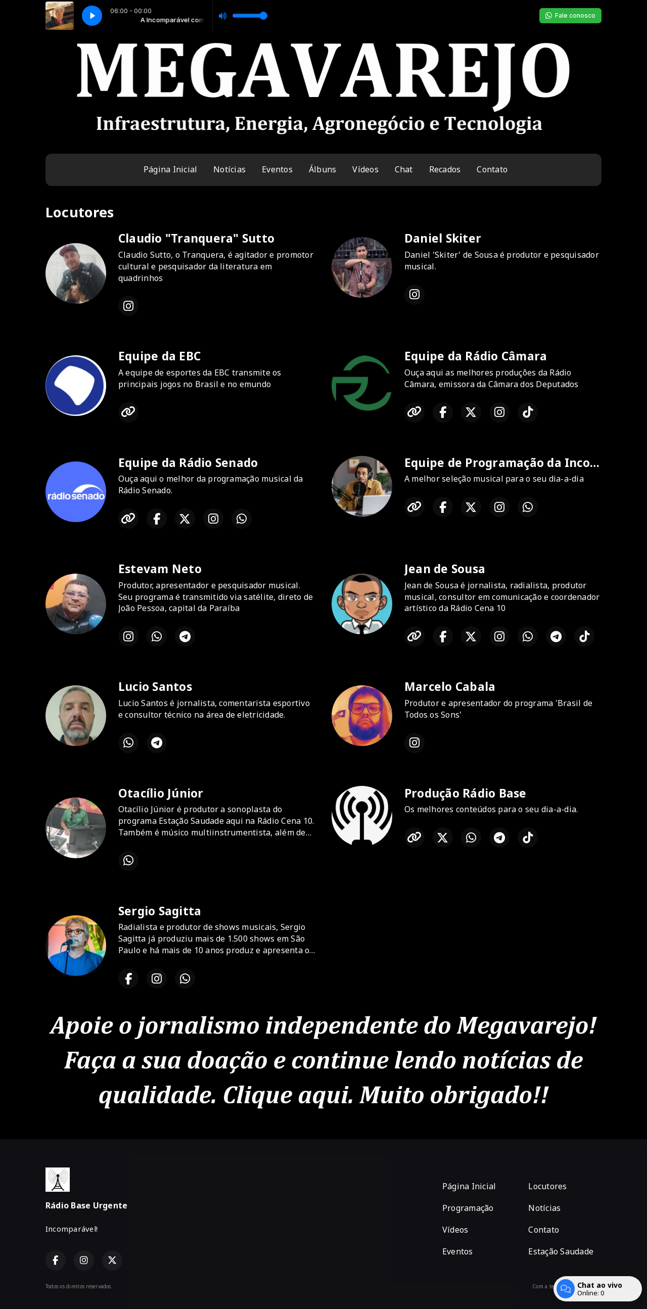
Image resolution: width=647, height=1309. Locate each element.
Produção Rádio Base (465, 793)
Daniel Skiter (442, 238)
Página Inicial (170, 169)
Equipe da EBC (159, 356)
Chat (404, 169)
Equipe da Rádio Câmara (475, 356)
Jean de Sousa (444, 569)
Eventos (277, 169)
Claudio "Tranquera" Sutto (196, 238)
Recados (445, 169)
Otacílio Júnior (161, 793)
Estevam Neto (160, 569)
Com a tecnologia (567, 1286)
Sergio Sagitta (159, 911)
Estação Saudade (560, 1251)
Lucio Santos (155, 686)
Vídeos (365, 169)
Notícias (229, 169)
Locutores (547, 1186)
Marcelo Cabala (449, 686)
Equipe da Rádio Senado (188, 463)
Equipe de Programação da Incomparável (525, 463)
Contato (492, 169)
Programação (468, 1207)
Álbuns (322, 169)
